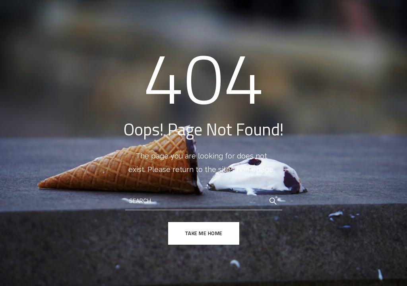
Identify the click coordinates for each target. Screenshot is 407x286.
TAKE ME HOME (204, 233)
